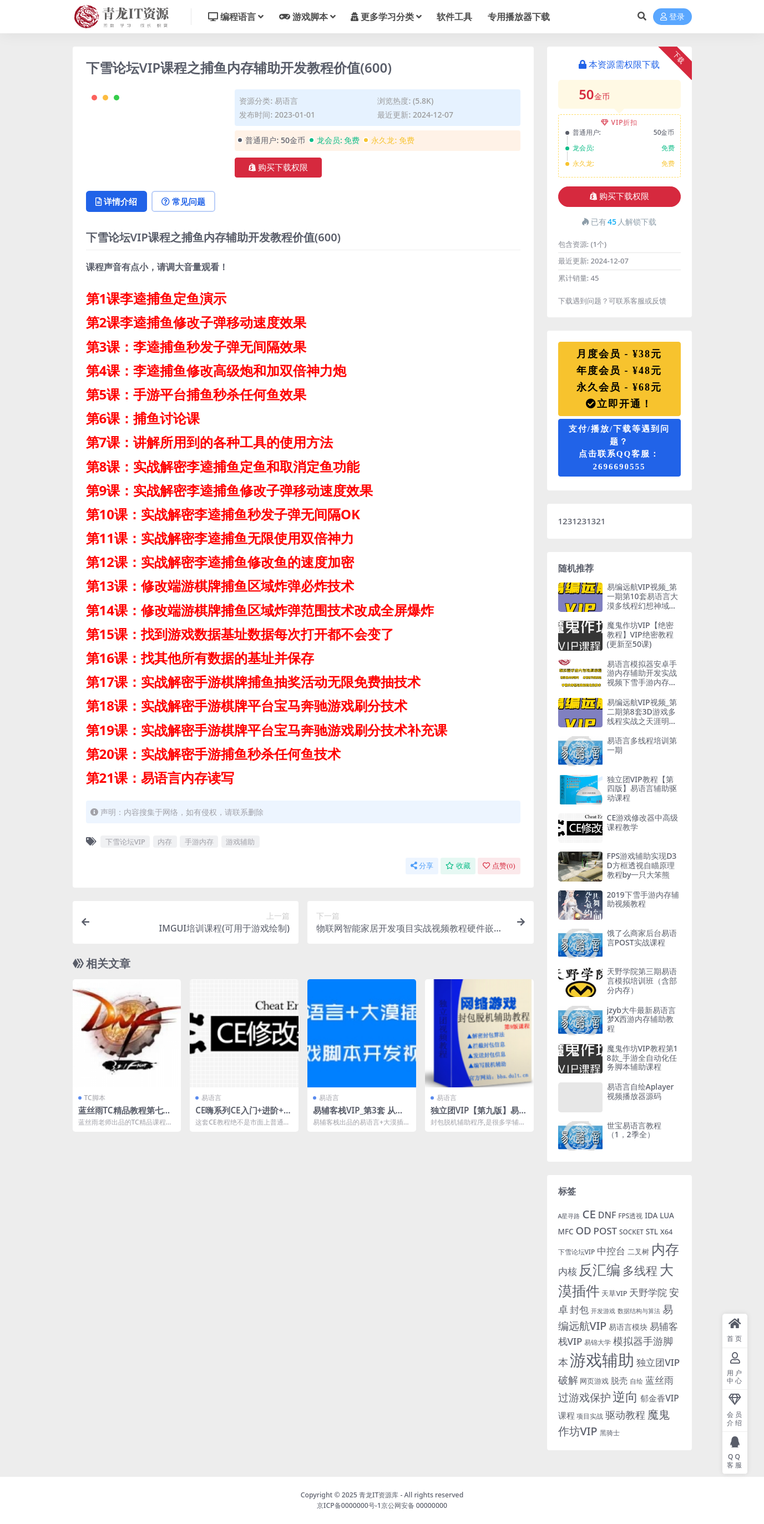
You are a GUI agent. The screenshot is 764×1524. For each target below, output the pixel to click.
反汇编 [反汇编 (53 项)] (599, 1269)
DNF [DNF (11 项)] (607, 1215)
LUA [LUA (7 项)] (667, 1216)
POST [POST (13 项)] (606, 1230)
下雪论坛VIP (125, 842)
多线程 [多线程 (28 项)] (640, 1270)
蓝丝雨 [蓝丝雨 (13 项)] (659, 1380)
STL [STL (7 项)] (652, 1232)
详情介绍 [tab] (117, 201)
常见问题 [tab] (184, 201)
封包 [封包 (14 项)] (579, 1309)
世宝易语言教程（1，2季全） (634, 1130)
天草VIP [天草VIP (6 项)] (614, 1293)
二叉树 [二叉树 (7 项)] (638, 1252)
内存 (165, 842)
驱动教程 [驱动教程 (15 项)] (625, 1414)
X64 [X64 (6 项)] (666, 1232)
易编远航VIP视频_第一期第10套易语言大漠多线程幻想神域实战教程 (642, 600)
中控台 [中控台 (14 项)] (611, 1250)
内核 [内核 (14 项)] (567, 1271)
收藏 (458, 866)
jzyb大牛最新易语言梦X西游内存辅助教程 (641, 1019)
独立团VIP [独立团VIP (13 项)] (658, 1362)
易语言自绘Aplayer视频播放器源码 (640, 1091)
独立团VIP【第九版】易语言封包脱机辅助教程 (479, 1115)
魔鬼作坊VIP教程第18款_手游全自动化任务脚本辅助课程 (642, 1057)
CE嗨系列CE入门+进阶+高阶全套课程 (243, 1115)
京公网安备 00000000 (414, 1505)
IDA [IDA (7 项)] (651, 1216)
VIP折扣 (619, 122)
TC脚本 (94, 1097)
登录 (672, 17)
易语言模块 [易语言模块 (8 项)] (628, 1327)
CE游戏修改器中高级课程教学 (643, 822)
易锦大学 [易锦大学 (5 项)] (597, 1342)
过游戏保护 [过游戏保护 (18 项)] (584, 1397)
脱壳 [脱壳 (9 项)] (619, 1380)
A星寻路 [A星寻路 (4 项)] (569, 1216)
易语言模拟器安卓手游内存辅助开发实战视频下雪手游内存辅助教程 (642, 678)
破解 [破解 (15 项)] (568, 1379)
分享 (422, 866)
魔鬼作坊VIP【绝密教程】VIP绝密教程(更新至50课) (640, 634)
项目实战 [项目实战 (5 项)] (589, 1415)
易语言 (286, 100)
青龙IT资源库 (378, 1495)
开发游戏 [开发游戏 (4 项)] (603, 1311)
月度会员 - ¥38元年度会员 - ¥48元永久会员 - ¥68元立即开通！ (619, 378)
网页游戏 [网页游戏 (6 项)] (594, 1381)
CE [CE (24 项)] (589, 1214)
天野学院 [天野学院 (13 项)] (648, 1292)
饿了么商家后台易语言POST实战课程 (642, 938)
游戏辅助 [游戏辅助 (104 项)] (602, 1360)
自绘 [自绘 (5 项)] (636, 1380)
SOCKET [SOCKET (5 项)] (631, 1231)
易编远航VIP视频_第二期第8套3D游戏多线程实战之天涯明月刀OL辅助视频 (642, 716)
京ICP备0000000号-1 (349, 1505)
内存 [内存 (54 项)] (665, 1248)
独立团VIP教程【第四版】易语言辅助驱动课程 (642, 788)
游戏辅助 (240, 842)
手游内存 (199, 842)
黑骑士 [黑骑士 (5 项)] (610, 1432)
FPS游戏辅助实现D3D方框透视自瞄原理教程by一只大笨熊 (642, 865)
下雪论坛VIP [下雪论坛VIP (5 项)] (576, 1251)
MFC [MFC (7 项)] (566, 1232)
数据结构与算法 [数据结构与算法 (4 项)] (639, 1311)
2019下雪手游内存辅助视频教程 (643, 899)
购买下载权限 (278, 167)
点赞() (499, 866)
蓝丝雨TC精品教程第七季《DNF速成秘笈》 (124, 1115)
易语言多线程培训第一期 (642, 745)
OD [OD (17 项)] (583, 1230)
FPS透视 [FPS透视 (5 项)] (630, 1215)
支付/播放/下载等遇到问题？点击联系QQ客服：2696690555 (619, 447)
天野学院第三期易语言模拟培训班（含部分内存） (642, 980)
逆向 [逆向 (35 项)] (625, 1396)
